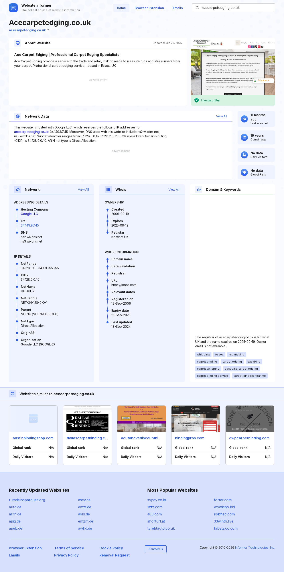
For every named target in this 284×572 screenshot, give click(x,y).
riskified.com (224, 514)
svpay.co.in (156, 500)
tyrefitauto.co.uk (161, 528)
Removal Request (114, 555)
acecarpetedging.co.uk (29, 30)
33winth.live (223, 521)
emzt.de (84, 507)
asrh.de (15, 514)
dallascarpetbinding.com (88, 438)
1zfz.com (154, 507)
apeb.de (15, 528)
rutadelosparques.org (27, 500)
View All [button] (221, 116)
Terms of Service (69, 548)
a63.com (154, 514)
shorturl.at (156, 521)
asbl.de (84, 514)
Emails (178, 8)
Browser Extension (149, 8)
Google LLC (29, 214)
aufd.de (15, 507)
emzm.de (85, 521)
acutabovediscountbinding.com (148, 438)
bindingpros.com (189, 438)
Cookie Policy (111, 548)
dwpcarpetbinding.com (249, 438)
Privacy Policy (66, 555)
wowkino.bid (224, 507)
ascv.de (84, 500)
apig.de (15, 521)
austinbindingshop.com (33, 438)
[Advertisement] (98, 92)
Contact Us (155, 549)
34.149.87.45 (30, 225)
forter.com (223, 500)
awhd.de (85, 528)
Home (121, 8)
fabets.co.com (226, 528)
